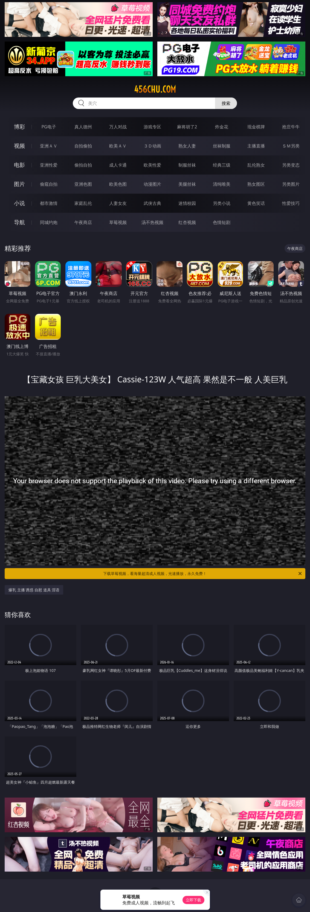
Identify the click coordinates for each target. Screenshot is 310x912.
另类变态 (291, 165)
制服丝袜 (187, 165)
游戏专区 (152, 127)
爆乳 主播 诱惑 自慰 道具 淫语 (33, 589)
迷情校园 (187, 203)
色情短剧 (221, 222)
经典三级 (221, 165)
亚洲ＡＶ (48, 146)
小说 (19, 203)
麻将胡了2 (187, 127)
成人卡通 (118, 165)
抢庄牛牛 (291, 127)
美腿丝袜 (187, 184)
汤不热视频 (152, 222)
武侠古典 (152, 203)
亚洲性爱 (48, 165)
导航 (19, 222)
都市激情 (48, 203)
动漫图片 (152, 184)
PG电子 (48, 127)
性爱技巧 (291, 203)
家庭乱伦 (83, 203)
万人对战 (118, 127)
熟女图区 (256, 184)
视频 (19, 145)
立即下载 (193, 899)
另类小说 (221, 203)
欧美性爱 (152, 165)
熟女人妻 (187, 146)
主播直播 (256, 146)
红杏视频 (187, 222)
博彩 (19, 126)
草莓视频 (118, 222)
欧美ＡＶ (118, 146)
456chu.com (155, 89)
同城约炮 (48, 222)
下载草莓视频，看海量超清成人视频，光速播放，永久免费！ (203, 573)
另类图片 (291, 184)
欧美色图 (118, 184)
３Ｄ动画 (152, 146)
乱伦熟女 (256, 165)
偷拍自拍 (83, 165)
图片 (19, 184)
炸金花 (221, 127)
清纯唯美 (221, 184)
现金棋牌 (256, 127)
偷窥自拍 (48, 184)
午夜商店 (83, 222)
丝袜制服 (221, 146)
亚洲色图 (83, 184)
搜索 (226, 103)
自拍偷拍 (83, 146)
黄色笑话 (256, 203)
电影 (19, 165)
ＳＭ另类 (291, 146)
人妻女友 (118, 203)
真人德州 (83, 127)
